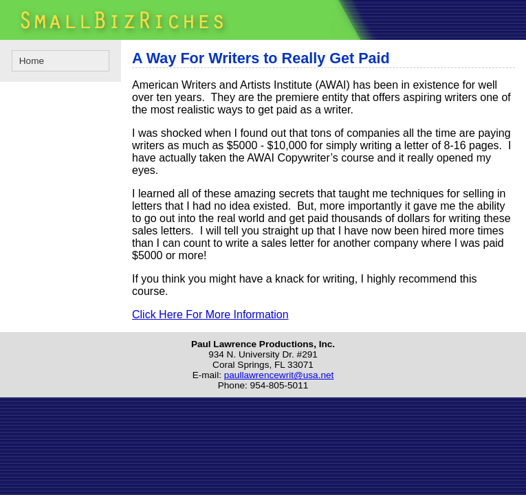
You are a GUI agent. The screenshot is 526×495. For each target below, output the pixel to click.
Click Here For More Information (210, 314)
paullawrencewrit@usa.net (279, 375)
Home (31, 61)
